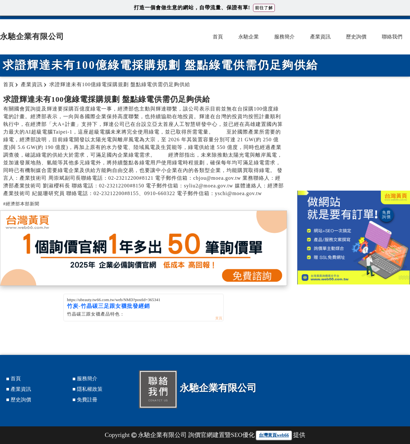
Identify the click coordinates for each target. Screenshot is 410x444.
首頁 (218, 36)
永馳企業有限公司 (32, 36)
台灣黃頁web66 (274, 435)
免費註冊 (87, 399)
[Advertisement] (354, 139)
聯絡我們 (392, 36)
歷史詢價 (356, 36)
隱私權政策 (89, 389)
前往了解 (264, 7)
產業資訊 (320, 36)
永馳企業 (248, 36)
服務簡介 (284, 36)
